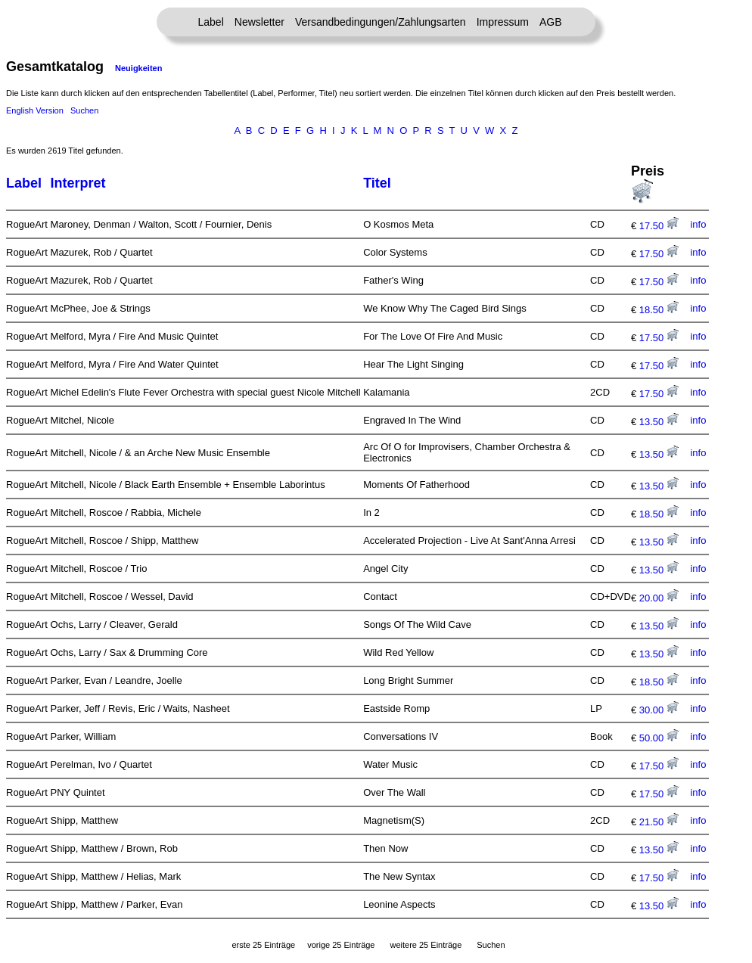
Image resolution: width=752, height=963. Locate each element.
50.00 (659, 738)
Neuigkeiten (138, 68)
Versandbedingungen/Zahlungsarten (380, 22)
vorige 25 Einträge (340, 944)
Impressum (503, 22)
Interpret (78, 183)
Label (211, 22)
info (698, 224)
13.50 (659, 421)
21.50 (659, 822)
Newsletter (259, 22)
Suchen (84, 110)
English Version (35, 110)
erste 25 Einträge (263, 944)
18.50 (659, 309)
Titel (377, 183)
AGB (550, 22)
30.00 (659, 710)
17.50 (659, 225)
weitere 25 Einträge (425, 944)
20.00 (659, 598)
